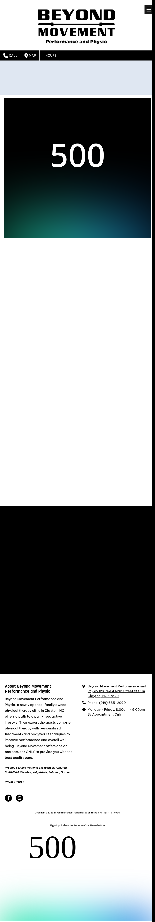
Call (10, 55)
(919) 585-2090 (112, 703)
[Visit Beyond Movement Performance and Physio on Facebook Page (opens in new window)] (8, 798)
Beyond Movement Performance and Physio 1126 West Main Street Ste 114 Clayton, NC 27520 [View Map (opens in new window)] (117, 691)
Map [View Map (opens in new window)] (30, 55)
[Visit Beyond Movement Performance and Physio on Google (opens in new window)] (19, 798)
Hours (50, 55)
